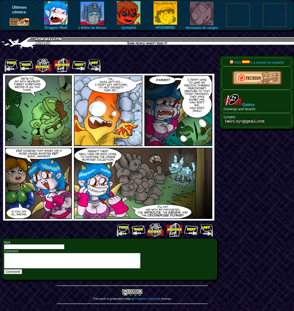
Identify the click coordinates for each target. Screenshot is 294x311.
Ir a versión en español (263, 62)
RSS (235, 62)
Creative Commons (148, 301)
